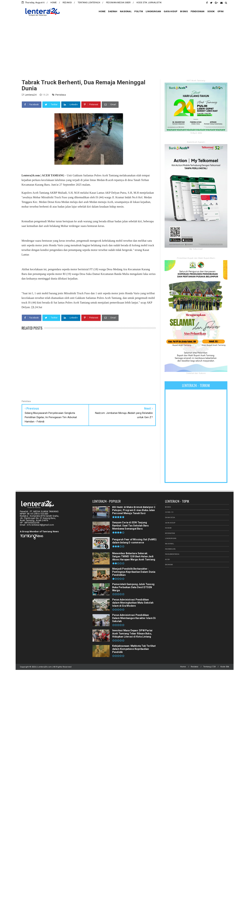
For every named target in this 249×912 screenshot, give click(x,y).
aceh (167, 559)
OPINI (220, 11)
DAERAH (112, 11)
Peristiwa (60, 94)
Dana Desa (170, 517)
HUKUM (168, 528)
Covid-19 (169, 512)
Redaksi (194, 667)
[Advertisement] (124, 48)
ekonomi (169, 565)
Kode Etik (225, 667)
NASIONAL (126, 11)
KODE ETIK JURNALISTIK (149, 2)
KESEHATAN (170, 533)
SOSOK (211, 11)
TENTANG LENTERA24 (89, 2)
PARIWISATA (170, 549)
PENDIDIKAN (198, 11)
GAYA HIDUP (170, 11)
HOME (53, 2)
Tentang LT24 (209, 667)
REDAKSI (67, 2)
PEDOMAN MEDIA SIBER (118, 2)
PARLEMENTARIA (172, 554)
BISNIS (184, 11)
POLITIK (138, 11)
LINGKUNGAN (153, 11)
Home (183, 667)
